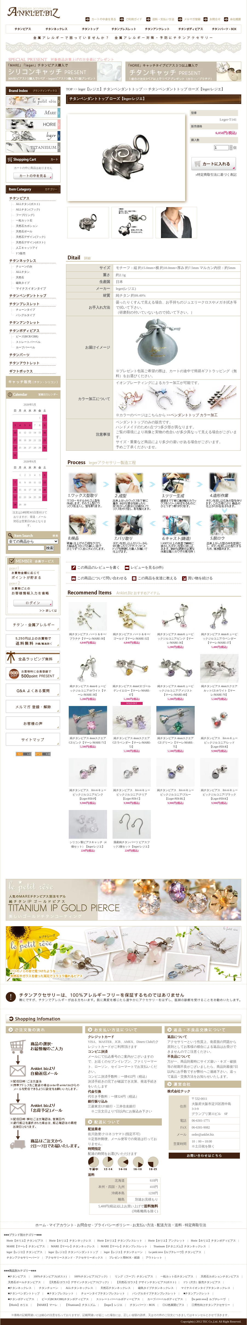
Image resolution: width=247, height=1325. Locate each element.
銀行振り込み (98, 1101)
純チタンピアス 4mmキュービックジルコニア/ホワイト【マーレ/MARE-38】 (88, 690)
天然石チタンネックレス (115, 1287)
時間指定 (94, 1149)
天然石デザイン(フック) (30, 236)
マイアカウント (61, 1225)
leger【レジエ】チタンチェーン (123, 1252)
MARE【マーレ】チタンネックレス (73, 1246)
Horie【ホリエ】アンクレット (166, 1240)
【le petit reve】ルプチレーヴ (208, 1299)
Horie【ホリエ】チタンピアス (25, 1240)
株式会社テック (178, 1091)
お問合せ (84, 1225)
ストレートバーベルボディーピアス (118, 1299)
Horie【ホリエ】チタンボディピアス (213, 1240)
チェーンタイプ (25, 309)
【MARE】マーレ (47, 1304)
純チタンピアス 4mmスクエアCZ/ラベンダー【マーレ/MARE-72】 (132, 742)
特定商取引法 (195, 1225)
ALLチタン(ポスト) (28, 204)
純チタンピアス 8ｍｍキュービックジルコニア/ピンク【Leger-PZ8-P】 (88, 794)
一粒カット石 (24, 220)
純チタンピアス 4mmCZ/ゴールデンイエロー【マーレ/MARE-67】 (132, 690)
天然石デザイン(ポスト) (30, 242)
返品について (177, 1037)
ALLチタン (23, 271)
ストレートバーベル (28, 341)
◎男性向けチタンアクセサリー (211, 1304)
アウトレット (154, 1257)
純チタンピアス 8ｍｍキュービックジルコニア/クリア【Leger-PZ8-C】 (131, 794)
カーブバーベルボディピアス (165, 1299)
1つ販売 (20, 253)
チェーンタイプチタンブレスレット (103, 1293)
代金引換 (94, 1091)
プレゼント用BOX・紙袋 (124, 1257)
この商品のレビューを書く (98, 567)
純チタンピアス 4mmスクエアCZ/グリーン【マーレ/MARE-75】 (175, 742)
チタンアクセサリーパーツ (23, 1257)
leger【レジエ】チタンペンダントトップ (110, 89)
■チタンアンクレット (196, 1293)
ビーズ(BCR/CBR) (27, 336)
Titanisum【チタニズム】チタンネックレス (179, 1246)
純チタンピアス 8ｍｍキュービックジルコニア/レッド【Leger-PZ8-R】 (219, 742)
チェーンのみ (24, 266)
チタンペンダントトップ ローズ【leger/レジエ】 (186, 89)
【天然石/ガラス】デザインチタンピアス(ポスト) (146, 1282)
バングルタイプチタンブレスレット (154, 1293)
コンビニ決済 (98, 1052)
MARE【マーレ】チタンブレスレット (124, 1246)
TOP (69, 89)
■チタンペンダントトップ (24, 1293)
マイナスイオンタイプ (31, 288)
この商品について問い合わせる (102, 578)
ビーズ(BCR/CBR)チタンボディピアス (65, 1299)
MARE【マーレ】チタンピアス (26, 1246)
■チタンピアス (17, 1276)
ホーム (40, 1225)
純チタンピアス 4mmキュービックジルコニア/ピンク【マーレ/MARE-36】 (175, 638)
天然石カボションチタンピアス (220, 1276)
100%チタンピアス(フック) (90, 1276)
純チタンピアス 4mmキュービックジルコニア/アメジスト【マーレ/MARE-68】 (175, 690)
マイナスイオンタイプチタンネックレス (205, 1287)
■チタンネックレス (19, 1287)
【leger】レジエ (112, 1304)
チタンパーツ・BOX (142, 1304)
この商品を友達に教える (157, 578)
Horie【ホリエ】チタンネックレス (70, 1240)
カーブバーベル (25, 347)
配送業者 (94, 1129)
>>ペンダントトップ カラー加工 (192, 415)
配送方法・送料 (169, 1225)
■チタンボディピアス (21, 1299)
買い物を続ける (200, 578)
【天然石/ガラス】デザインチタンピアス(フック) (78, 1282)
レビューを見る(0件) (147, 567)
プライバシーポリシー (112, 1225)
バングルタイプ (25, 315)
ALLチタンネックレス (79, 1287)
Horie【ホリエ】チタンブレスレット (119, 1240)
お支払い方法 (143, 1225)
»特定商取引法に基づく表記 (216, 175)
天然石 (20, 277)
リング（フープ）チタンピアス (134, 1276)
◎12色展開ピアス (173, 1304)
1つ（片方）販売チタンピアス (201, 1282)
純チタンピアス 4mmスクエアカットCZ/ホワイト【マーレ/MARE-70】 (219, 690)
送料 (91, 1175)
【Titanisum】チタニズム (80, 1304)
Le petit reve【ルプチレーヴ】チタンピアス (175, 1252)
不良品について (178, 1056)
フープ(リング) (25, 214)
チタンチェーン (48, 1287)
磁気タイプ (23, 282)
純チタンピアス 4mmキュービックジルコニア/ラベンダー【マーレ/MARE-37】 (219, 638)
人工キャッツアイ (27, 247)
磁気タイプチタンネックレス (156, 1287)
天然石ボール (24, 231)
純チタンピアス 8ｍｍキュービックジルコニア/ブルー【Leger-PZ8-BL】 (175, 794)
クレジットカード (101, 1037)
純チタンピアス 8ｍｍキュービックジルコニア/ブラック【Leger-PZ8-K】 (219, 794)
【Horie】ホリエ (18, 1304)
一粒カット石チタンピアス (176, 1276)
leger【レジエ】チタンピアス (24, 1252)
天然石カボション (27, 225)
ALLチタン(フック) (28, 209)
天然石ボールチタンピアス (24, 1282)
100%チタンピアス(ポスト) (50, 1276)
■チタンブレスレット (60, 1293)
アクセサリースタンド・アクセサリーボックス (74, 1257)
